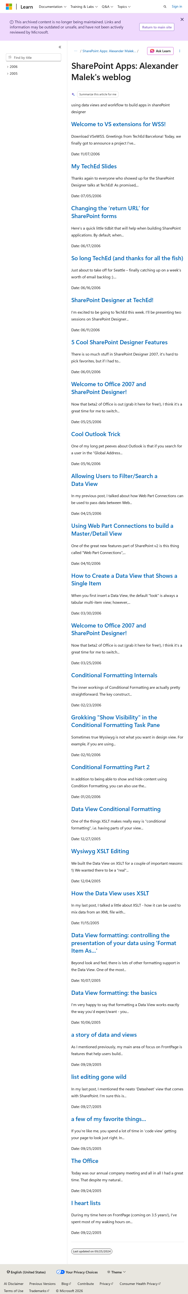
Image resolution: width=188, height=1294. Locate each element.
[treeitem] (35, 66)
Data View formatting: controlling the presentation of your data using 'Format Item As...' (123, 942)
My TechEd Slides (94, 166)
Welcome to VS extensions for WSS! (118, 124)
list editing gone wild (98, 1076)
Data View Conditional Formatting (116, 809)
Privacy (105, 1283)
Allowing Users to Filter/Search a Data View (114, 479)
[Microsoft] (9, 6)
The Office (84, 1160)
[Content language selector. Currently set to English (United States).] (26, 1272)
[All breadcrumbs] (75, 51)
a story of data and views (104, 1034)
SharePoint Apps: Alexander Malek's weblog (109, 51)
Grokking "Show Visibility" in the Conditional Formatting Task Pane (115, 721)
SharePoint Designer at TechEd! (112, 300)
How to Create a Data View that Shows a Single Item (124, 579)
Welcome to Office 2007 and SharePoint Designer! (108, 387)
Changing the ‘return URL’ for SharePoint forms (110, 212)
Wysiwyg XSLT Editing (100, 851)
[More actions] (180, 51)
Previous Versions (42, 1283)
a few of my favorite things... (108, 1118)
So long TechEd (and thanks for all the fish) (127, 258)
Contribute (86, 1283)
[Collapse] (60, 47)
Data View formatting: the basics (114, 992)
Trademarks (37, 1290)
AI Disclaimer (14, 1283)
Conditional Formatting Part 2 (110, 767)
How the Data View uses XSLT (110, 893)
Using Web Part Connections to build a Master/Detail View (122, 529)
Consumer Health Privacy (139, 1283)
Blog (64, 1283)
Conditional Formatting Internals (114, 675)
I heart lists (86, 1203)
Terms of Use (13, 1290)
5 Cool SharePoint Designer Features (119, 342)
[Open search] (165, 6)
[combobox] (33, 57)
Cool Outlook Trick (95, 434)
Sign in (177, 6)
